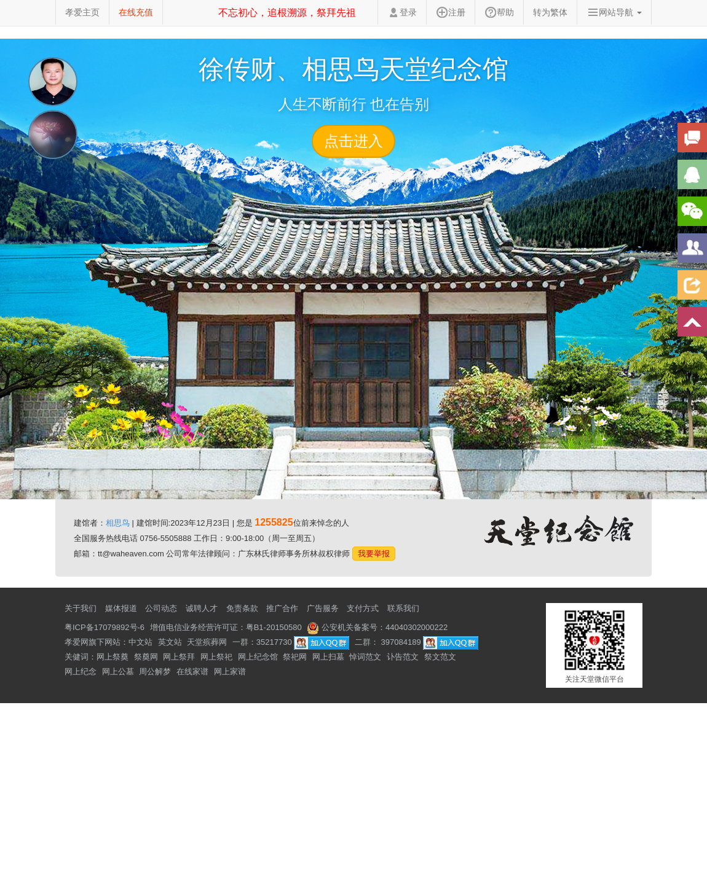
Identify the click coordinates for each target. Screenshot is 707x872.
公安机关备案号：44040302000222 (377, 627)
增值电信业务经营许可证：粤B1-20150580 (226, 627)
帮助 (499, 12)
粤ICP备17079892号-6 (104, 627)
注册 (450, 12)
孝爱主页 (82, 12)
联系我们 (403, 608)
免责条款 (242, 608)
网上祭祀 (216, 656)
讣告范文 (403, 656)
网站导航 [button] (614, 12)
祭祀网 (295, 656)
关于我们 (81, 608)
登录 (402, 12)
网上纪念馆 (258, 656)
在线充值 (136, 12)
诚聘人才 (202, 608)
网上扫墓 (328, 656)
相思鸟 (118, 522)
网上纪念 (81, 671)
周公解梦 (155, 671)
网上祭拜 (179, 656)
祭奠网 (146, 656)
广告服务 (323, 608)
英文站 (170, 642)
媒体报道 (121, 608)
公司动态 (161, 608)
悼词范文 (365, 656)
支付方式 (363, 608)
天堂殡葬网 (207, 642)
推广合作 (282, 608)
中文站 (140, 642)
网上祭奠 (112, 656)
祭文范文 (440, 656)
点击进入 (353, 141)
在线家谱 (192, 671)
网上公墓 (118, 671)
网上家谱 (230, 671)
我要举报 (374, 553)
